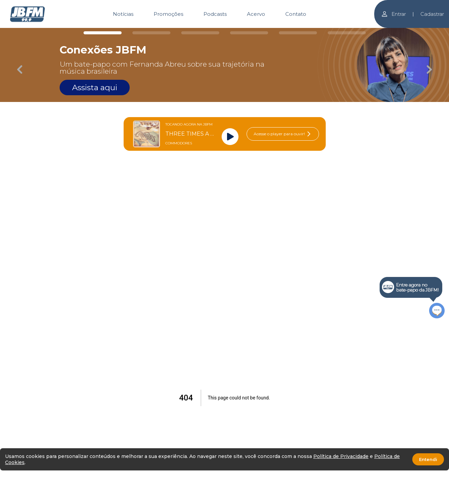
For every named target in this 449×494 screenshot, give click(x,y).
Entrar (393, 13)
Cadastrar (432, 13)
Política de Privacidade (340, 456)
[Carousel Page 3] (200, 32)
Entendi (428, 459)
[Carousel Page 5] (298, 32)
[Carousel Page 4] (249, 32)
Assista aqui (94, 87)
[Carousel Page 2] (151, 32)
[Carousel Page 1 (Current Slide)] (103, 32)
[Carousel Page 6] (347, 32)
